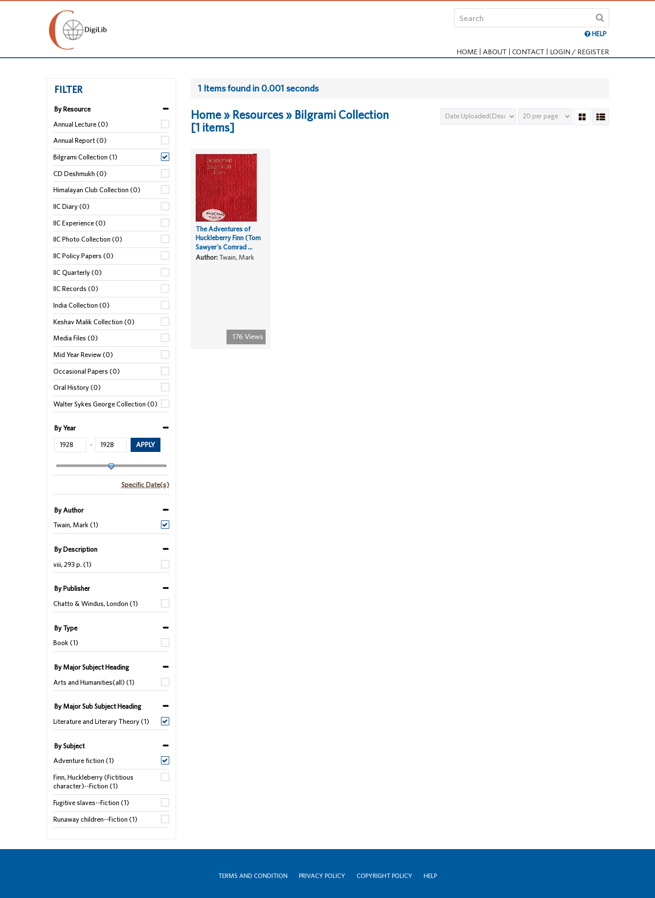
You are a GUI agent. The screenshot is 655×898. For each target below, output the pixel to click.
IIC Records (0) (75, 288)
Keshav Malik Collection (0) (94, 322)
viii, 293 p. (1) (72, 564)
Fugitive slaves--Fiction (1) (91, 803)
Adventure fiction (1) (83, 760)
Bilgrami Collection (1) (85, 157)
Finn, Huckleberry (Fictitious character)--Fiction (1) (93, 781)
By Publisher (72, 588)
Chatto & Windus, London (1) (95, 603)
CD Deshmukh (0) (80, 174)
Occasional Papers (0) (86, 371)
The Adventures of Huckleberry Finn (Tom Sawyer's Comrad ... (228, 245)
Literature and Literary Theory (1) (101, 721)
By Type (65, 628)
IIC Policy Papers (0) (83, 256)
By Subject (69, 746)
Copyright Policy (384, 875)
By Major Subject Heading (91, 667)
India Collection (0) (81, 305)
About (495, 51)
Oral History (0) (77, 387)
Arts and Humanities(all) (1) (94, 682)
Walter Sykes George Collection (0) (105, 404)
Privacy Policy (322, 875)
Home (466, 51)
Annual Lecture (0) (80, 124)
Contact (528, 51)
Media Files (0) (75, 338)
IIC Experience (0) (79, 223)
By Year (65, 428)
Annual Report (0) (80, 140)
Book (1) (65, 643)
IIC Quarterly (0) (77, 272)
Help (430, 875)
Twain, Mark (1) (75, 525)
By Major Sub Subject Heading (97, 706)
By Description (75, 549)
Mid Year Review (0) (83, 355)
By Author (69, 510)
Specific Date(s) (145, 485)
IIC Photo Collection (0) (87, 239)
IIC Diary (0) (71, 206)
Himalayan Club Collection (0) (96, 190)
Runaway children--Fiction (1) (95, 819)
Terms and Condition (253, 875)
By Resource (72, 109)
